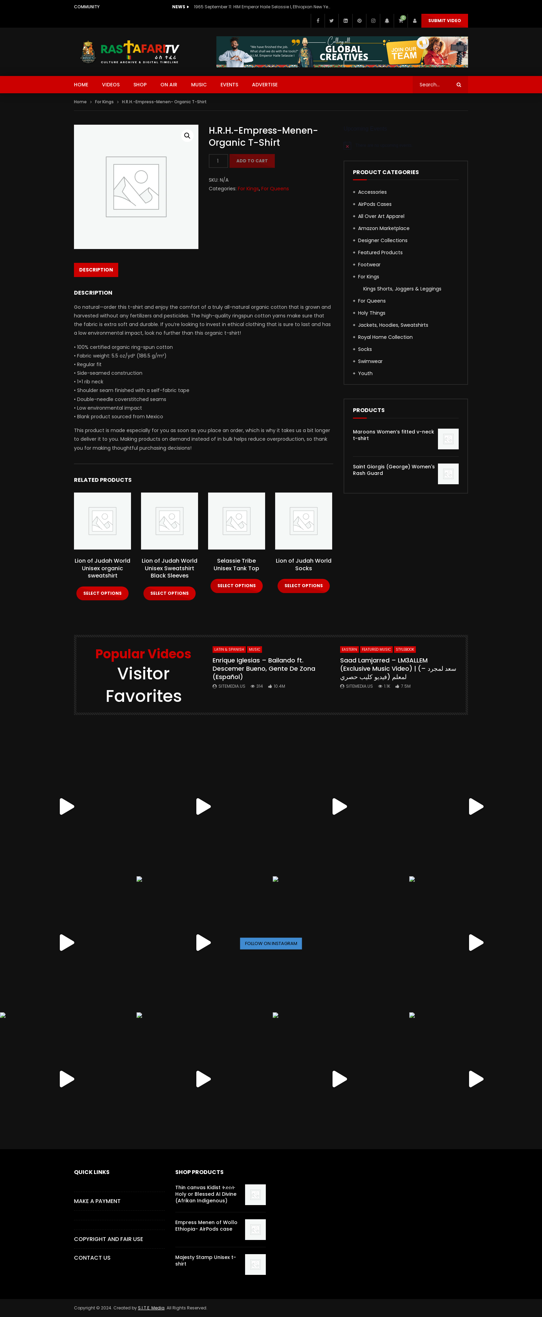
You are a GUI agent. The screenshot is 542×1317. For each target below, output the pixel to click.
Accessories (372, 192)
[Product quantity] (218, 161)
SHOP (140, 84)
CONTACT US (92, 1258)
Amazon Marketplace (384, 228)
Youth (365, 373)
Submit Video (444, 20)
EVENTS (229, 84)
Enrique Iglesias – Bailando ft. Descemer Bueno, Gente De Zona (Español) (264, 668)
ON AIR (168, 84)
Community (87, 7)
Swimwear (370, 361)
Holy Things (371, 312)
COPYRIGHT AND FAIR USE (108, 1239)
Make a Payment (97, 1201)
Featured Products (380, 252)
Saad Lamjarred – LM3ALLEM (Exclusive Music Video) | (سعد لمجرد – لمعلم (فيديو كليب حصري (398, 668)
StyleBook (405, 649)
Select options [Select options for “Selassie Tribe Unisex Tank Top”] (236, 586)
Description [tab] (96, 269)
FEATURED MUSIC (376, 649)
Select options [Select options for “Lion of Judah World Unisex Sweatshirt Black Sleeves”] (169, 593)
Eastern (349, 649)
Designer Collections (383, 240)
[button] (187, 136)
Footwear (369, 264)
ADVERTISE (265, 84)
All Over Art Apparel (381, 216)
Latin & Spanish (229, 649)
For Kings (104, 102)
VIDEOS (111, 84)
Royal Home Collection (385, 337)
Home (80, 102)
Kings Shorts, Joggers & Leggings (402, 288)
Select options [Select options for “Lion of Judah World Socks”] (303, 586)
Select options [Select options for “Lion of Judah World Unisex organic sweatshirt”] (102, 593)
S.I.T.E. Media (151, 1308)
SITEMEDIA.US (231, 686)
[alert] (406, 145)
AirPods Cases (375, 204)
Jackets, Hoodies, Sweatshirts (393, 325)
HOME (81, 84)
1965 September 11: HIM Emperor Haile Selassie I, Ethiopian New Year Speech (263, 7)
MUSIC (199, 84)
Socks (365, 349)
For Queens (275, 188)
